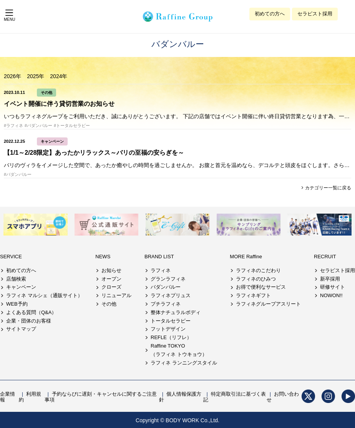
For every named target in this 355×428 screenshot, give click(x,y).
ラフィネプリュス (171, 295)
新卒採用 (330, 279)
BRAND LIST (159, 256)
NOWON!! (331, 295)
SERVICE (11, 256)
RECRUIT (325, 256)
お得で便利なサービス (261, 287)
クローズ (111, 287)
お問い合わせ (283, 397)
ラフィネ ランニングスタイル (184, 363)
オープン (111, 279)
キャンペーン (52, 141)
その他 (46, 92)
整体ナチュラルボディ (176, 312)
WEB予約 (17, 304)
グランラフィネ (168, 279)
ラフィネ (161, 270)
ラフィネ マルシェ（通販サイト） (44, 295)
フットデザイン (168, 329)
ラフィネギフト (253, 295)
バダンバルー (166, 287)
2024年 (58, 76)
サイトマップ (21, 329)
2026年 (12, 76)
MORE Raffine (246, 256)
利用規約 (30, 397)
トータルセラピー (171, 321)
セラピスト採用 (314, 14)
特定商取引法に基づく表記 (234, 397)
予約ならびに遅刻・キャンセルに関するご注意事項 (101, 397)
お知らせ (111, 270)
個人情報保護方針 (180, 397)
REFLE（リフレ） (171, 337)
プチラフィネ (166, 304)
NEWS (102, 256)
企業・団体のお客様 (28, 321)
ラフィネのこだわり (258, 270)
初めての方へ (270, 14)
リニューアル (116, 295)
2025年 (35, 76)
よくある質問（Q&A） (31, 312)
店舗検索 (16, 279)
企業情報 (7, 397)
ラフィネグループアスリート (268, 304)
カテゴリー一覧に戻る (327, 188)
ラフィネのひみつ (256, 279)
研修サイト (332, 287)
